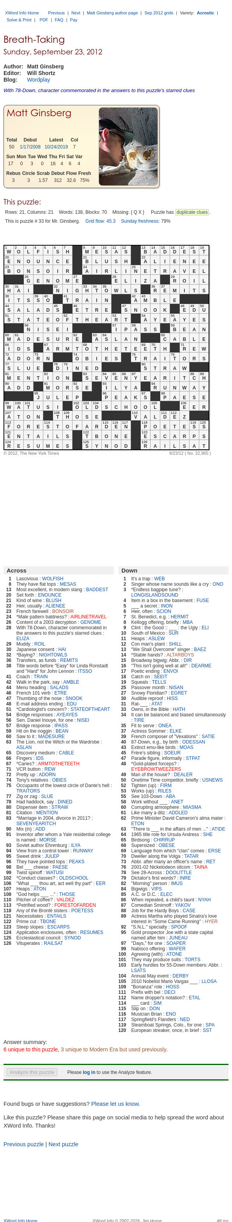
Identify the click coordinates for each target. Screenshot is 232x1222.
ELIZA (22, 638)
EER (101, 883)
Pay (74, 19)
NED (185, 1019)
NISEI (83, 720)
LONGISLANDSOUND (155, 595)
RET (211, 861)
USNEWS (212, 780)
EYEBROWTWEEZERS (156, 769)
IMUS (176, 883)
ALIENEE (56, 606)
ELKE (176, 731)
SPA (209, 1025)
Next (75, 12)
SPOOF (179, 927)
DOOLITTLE (179, 872)
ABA (170, 796)
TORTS (192, 959)
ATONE (174, 954)
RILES (165, 791)
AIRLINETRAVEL (88, 617)
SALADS (59, 687)
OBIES (59, 780)
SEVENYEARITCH (36, 823)
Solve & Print (19, 19)
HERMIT (180, 617)
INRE (185, 878)
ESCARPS (58, 927)
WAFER (177, 948)
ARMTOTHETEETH (58, 763)
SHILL (175, 644)
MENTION (47, 812)
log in (89, 1072)
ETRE (60, 693)
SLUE (47, 796)
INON (167, 606)
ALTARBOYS (180, 655)
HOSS (172, 987)
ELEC (166, 894)
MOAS (186, 747)
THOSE (67, 894)
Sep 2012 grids (159, 12)
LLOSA (209, 981)
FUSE (203, 600)
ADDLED (178, 812)
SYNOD (72, 938)
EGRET (179, 693)
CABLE (66, 753)
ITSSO (85, 671)
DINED (65, 802)
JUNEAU (178, 938)
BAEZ (200, 649)
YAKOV (183, 905)
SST (207, 1030)
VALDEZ (65, 900)
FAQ (59, 19)
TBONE (48, 921)
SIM (157, 1003)
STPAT (193, 758)
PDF (44, 19)
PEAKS (77, 861)
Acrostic (205, 12)
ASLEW (157, 638)
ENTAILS (56, 916)
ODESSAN (193, 742)
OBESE (167, 845)
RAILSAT (53, 943)
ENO (171, 1014)
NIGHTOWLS (53, 655)
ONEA (165, 725)
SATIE (208, 736)
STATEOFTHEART (90, 709)
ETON (137, 823)
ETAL (194, 997)
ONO (218, 584)
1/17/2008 (30, 147)
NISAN (176, 687)
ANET (177, 802)
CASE (189, 910)
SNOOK (74, 698)
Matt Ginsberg (39, 113)
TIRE (139, 720)
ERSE (214, 851)
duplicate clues (192, 212)
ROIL (39, 644)
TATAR (191, 856)
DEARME (201, 666)
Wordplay (38, 80)
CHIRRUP (164, 840)
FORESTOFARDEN (75, 905)
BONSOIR (63, 611)
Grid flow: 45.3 (100, 221)
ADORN (47, 774)
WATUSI (55, 872)
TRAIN (41, 676)
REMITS (69, 660)
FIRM (166, 785)
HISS (172, 698)
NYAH (204, 900)
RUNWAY (83, 851)
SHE (208, 834)
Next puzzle (63, 1144)
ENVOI (170, 671)
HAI (62, 649)
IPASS (60, 725)
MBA (187, 622)
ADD (40, 829)
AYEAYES (67, 714)
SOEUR (172, 753)
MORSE (48, 840)
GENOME (90, 622)
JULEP (52, 856)
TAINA (200, 867)
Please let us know (114, 1104)
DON (154, 1008)
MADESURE (51, 736)
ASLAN (24, 747)
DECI (169, 992)
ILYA (75, 845)
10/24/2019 (56, 147)
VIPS (156, 889)
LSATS (138, 970)
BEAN (62, 731)
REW (49, 769)
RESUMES (91, 932)
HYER (211, 921)
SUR (174, 633)
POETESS (82, 910)
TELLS (159, 682)
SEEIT (161, 676)
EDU (71, 704)
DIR (188, 660)
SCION (163, 611)
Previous (56, 12)
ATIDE (218, 829)
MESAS (68, 584)
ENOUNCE (49, 595)
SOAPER (176, 943)
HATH (179, 709)
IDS (40, 758)
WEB (159, 578)
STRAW (59, 807)
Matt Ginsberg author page (112, 12)
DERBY (181, 976)
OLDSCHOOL (73, 878)
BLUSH (53, 600)
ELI (205, 627)
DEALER (183, 774)
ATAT (157, 704)
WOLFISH (53, 578)
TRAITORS (28, 791)
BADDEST (97, 589)
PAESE (60, 867)
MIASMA (192, 807)
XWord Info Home (22, 12)
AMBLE (71, 682)
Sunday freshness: (140, 221)
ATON (40, 889)
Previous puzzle (24, 1144)
